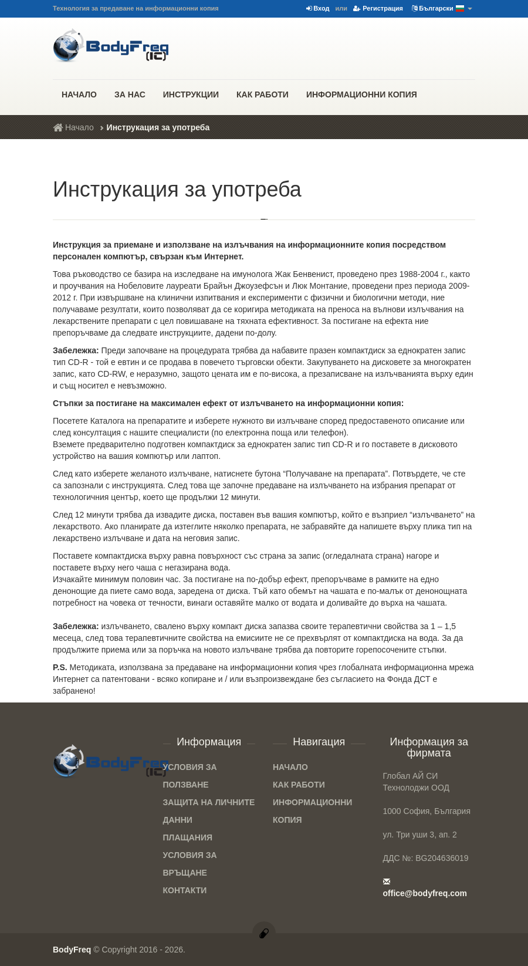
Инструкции (191, 94)
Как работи (262, 94)
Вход (317, 8)
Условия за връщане (190, 863)
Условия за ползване (190, 775)
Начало (79, 94)
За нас (129, 94)
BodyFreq (72, 949)
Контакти (185, 890)
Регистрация (378, 8)
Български (442, 8)
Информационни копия (361, 94)
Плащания (188, 837)
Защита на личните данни (209, 811)
